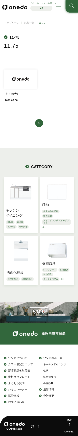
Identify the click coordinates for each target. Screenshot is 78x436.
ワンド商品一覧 (53, 358)
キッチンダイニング (54, 364)
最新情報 (48, 389)
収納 (45, 370)
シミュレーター (17, 389)
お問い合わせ (16, 402)
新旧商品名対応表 (19, 370)
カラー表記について (20, 364)
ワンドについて (17, 358)
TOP (69, 419)
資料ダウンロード (19, 376)
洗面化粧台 (49, 377)
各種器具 (48, 383)
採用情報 (13, 395)
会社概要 (48, 395)
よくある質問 (16, 383)
